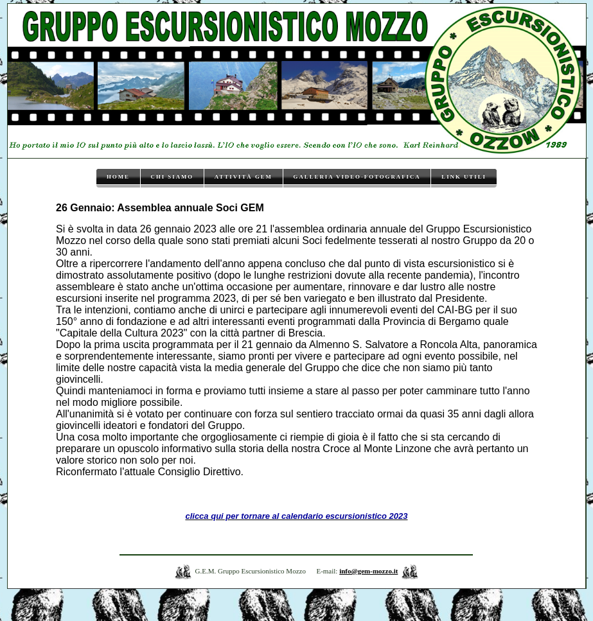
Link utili (463, 176)
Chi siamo (172, 176)
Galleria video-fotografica (357, 176)
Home (118, 176)
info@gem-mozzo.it (368, 571)
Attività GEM (243, 176)
